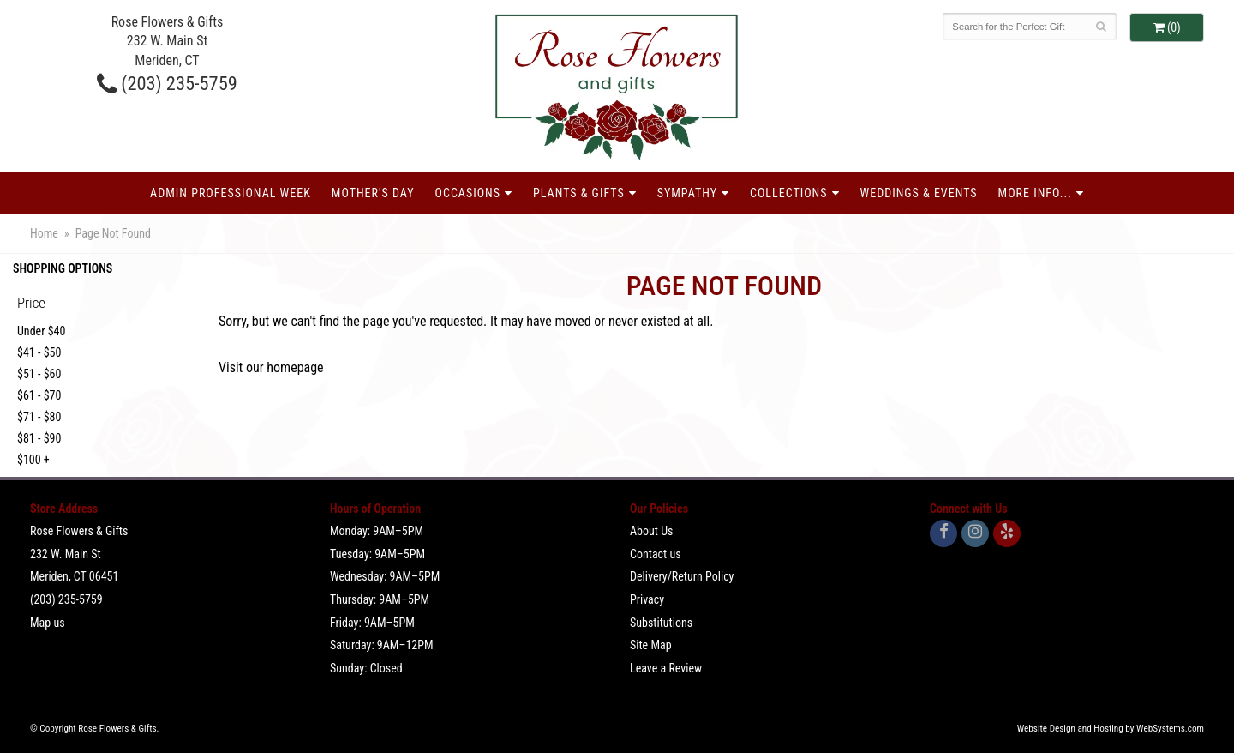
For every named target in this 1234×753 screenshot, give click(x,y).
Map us (47, 623)
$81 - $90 (39, 438)
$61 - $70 (39, 395)
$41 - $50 (39, 352)
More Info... (1035, 193)
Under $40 (41, 331)
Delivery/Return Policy (682, 576)
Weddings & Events (919, 193)
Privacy (647, 599)
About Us (651, 531)
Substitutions (661, 623)
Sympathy (687, 193)
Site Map (651, 645)
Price (31, 302)
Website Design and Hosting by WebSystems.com (1110, 728)
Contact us (655, 554)
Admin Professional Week (230, 193)
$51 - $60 (39, 374)
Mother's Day (373, 193)
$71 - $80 (39, 417)
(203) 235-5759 (167, 83)
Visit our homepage (271, 367)
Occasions (467, 193)
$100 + (33, 460)
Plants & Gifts (579, 193)
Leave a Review (666, 668)
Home (44, 233)
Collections (789, 193)
